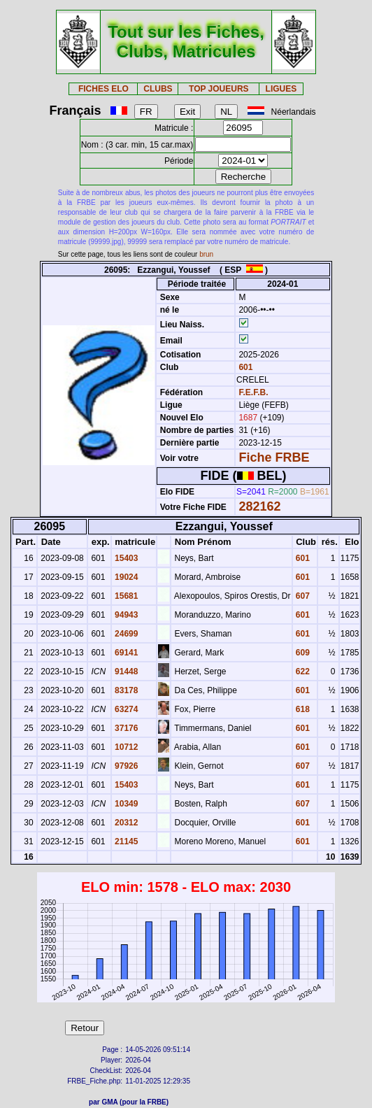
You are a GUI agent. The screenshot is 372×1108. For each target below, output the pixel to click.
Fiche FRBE (273, 457)
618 (302, 709)
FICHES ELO (103, 89)
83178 (125, 690)
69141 (125, 653)
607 (302, 596)
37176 (125, 728)
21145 (125, 841)
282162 (259, 506)
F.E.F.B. (253, 392)
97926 (125, 766)
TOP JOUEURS (219, 89)
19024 (125, 577)
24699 (125, 634)
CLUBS (157, 89)
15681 (125, 596)
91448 (125, 671)
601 (244, 367)
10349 (125, 804)
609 (302, 653)
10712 (125, 747)
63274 (125, 709)
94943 (125, 615)
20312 (125, 823)
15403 (125, 558)
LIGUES (281, 89)
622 (302, 671)
